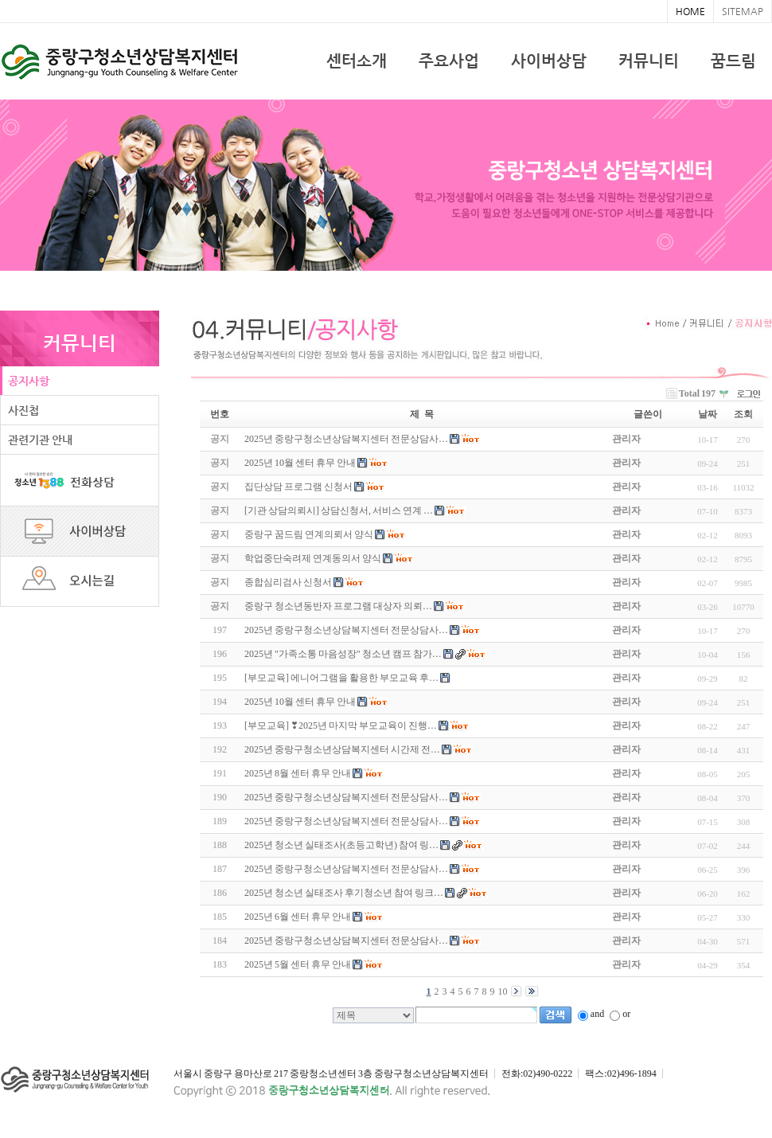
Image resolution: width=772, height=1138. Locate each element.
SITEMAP (742, 11)
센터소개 (356, 61)
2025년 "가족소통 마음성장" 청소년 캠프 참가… (343, 653)
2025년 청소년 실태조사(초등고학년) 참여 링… (341, 845)
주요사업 (449, 61)
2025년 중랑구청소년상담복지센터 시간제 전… (342, 749)
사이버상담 (549, 61)
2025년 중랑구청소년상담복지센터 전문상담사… (346, 629)
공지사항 (28, 380)
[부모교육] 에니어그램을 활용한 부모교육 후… (341, 677)
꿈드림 (733, 61)
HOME (690, 11)
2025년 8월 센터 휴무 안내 (297, 773)
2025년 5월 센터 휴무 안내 (297, 964)
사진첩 (23, 410)
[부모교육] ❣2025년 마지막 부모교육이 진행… (340, 725)
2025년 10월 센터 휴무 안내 (300, 701)
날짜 (707, 414)
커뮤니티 (648, 61)
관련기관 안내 (40, 439)
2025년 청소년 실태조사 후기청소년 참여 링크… (343, 892)
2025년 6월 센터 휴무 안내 (297, 916)
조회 (743, 414)
